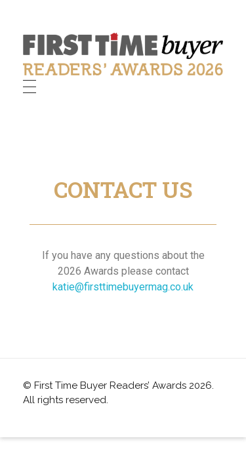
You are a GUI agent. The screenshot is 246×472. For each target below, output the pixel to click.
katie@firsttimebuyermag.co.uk (123, 287)
